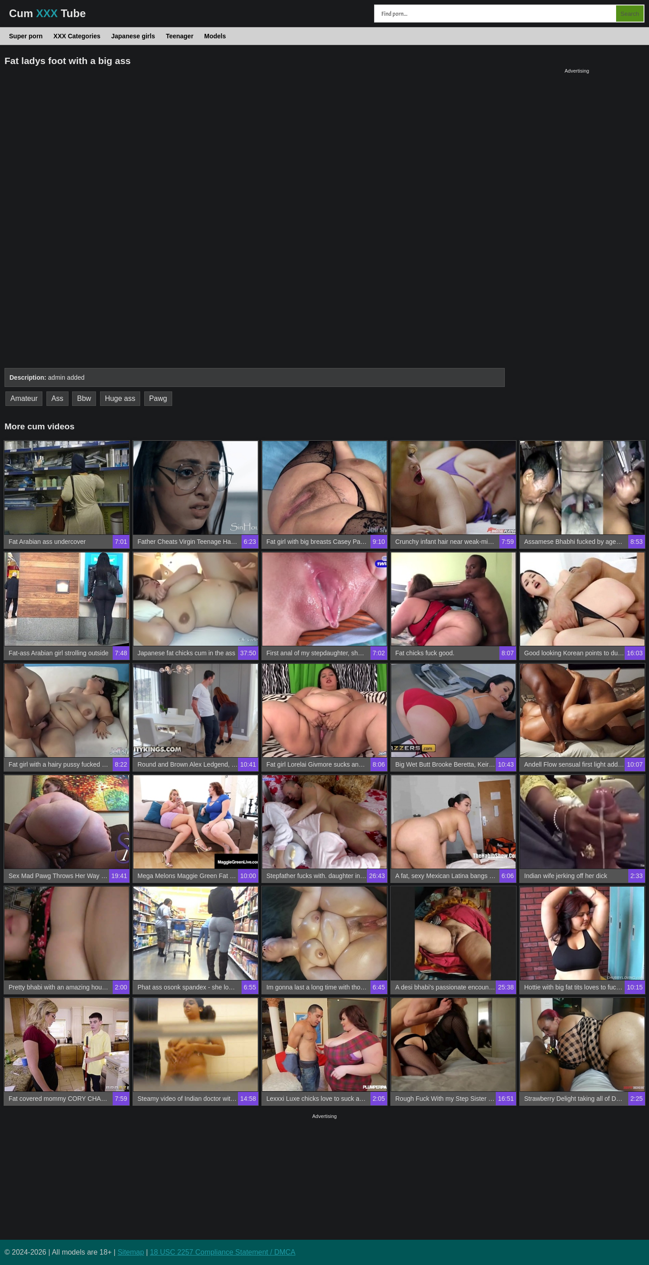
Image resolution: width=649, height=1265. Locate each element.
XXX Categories (77, 36)
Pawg (158, 398)
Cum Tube (47, 13)
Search (630, 13)
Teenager (179, 36)
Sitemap (131, 1252)
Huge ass (120, 398)
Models (215, 36)
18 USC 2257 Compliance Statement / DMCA (223, 1252)
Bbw (84, 398)
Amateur (23, 398)
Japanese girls (133, 36)
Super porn (26, 36)
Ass (57, 398)
